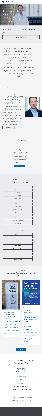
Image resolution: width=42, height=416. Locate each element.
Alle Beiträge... (21, 349)
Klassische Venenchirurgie (17, 242)
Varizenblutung (18, 198)
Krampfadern (17, 187)
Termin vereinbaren (21, 37)
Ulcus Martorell (18, 223)
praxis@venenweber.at (27, 32)
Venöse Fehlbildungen (17, 209)
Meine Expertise (19, 165)
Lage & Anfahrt (21, 379)
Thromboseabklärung (17, 251)
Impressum (23, 409)
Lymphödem (17, 212)
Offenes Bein (17, 217)
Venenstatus (17, 234)
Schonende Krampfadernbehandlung (17, 237)
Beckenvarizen (18, 201)
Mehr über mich (8, 127)
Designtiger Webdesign (6, 412)
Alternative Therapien (17, 248)
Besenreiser (17, 189)
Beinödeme (17, 215)
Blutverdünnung (18, 253)
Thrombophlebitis (17, 195)
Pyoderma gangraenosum (18, 220)
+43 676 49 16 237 (26, 31)
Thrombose (17, 192)
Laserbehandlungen (18, 239)
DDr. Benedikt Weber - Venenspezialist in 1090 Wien (8, 2)
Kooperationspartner (18, 259)
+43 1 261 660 (28, 400)
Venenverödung (18, 245)
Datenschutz (16, 409)
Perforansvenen (18, 206)
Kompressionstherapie (17, 256)
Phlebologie (17, 203)
